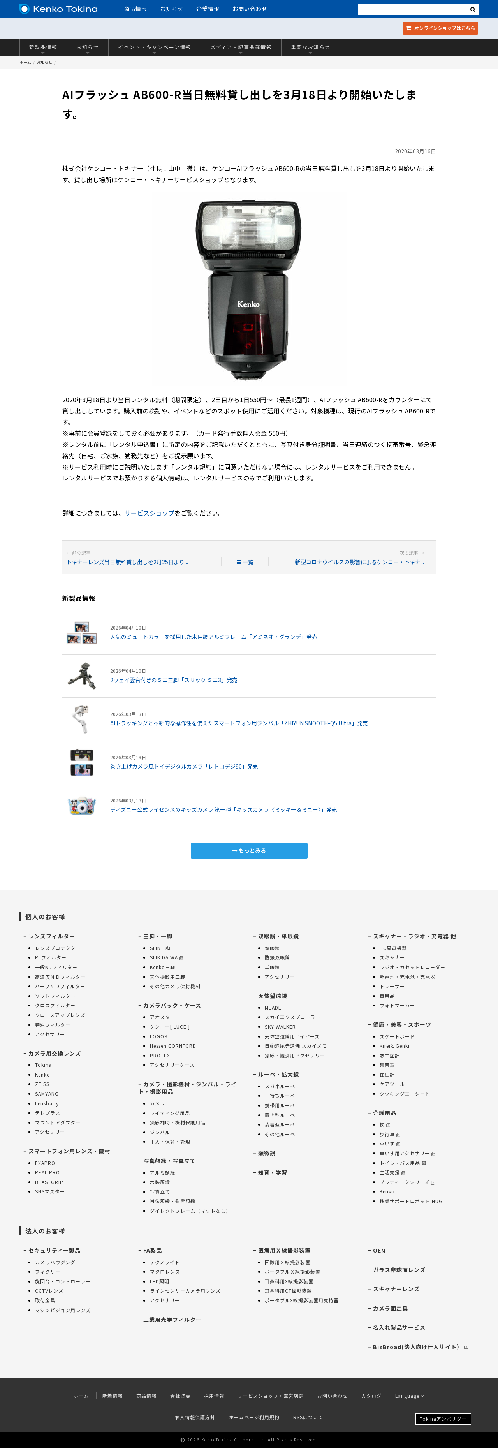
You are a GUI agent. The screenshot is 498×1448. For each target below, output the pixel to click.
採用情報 (214, 1395)
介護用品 (384, 1113)
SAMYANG (47, 1093)
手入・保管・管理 (170, 1141)
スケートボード (397, 1036)
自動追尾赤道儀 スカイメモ (296, 1045)
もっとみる (252, 850)
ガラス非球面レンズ (399, 1270)
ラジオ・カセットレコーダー (412, 967)
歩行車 (390, 1134)
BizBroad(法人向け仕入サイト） (420, 1347)
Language (409, 1395)
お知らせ (171, 8)
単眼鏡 (272, 967)
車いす (390, 1143)
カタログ (371, 1395)
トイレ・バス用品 (403, 1162)
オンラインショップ (440, 28)
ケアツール (392, 1083)
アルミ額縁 (162, 1172)
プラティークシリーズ (407, 1182)
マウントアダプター (58, 1122)
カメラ (157, 1103)
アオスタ (160, 1016)
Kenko (42, 1074)
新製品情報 (43, 49)
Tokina (43, 1064)
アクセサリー (50, 1034)
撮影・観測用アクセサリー (295, 1055)
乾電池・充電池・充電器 (407, 976)
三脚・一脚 (157, 936)
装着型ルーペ (280, 1124)
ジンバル (160, 1132)
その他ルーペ (280, 1134)
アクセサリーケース (172, 1064)
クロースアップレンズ (60, 1015)
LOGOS (158, 1036)
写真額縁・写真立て (169, 1161)
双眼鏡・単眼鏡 (278, 936)
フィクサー (47, 1271)
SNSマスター (50, 1191)
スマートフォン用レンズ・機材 (69, 1151)
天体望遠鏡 (272, 995)
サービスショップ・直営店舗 (271, 1395)
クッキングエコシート (405, 1093)
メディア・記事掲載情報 (241, 49)
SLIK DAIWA (166, 957)
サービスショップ (149, 512)
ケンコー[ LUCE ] (170, 1026)
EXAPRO (45, 1162)
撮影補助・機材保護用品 (178, 1122)
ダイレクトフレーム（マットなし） (190, 1210)
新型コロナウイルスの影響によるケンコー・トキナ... (359, 562)
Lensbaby (47, 1103)
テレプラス (47, 1112)
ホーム (25, 62)
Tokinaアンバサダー (443, 1418)
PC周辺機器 (393, 948)
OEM (379, 1250)
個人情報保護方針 (195, 1417)
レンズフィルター (51, 936)
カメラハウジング (55, 1262)
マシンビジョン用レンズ (63, 1310)
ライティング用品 (170, 1113)
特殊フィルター (52, 1024)
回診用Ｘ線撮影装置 (287, 1262)
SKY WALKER (280, 1026)
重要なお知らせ (311, 49)
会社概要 (180, 1395)
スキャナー (392, 957)
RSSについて (308, 1417)
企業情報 (208, 8)
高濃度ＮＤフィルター (60, 976)
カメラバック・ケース (172, 1005)
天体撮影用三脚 (167, 976)
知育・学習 (272, 1172)
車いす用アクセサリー (407, 1153)
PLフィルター (51, 957)
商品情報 (135, 8)
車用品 (387, 995)
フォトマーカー (397, 1005)
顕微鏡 (267, 1153)
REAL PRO (47, 1172)
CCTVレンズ (49, 1290)
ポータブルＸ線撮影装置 (292, 1271)
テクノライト (165, 1262)
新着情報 (112, 1395)
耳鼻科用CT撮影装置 (288, 1290)
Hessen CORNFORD (173, 1045)
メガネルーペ (280, 1086)
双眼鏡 (272, 948)
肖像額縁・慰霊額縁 (172, 1201)
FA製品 (152, 1250)
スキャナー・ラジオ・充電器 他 (414, 936)
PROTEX (160, 1055)
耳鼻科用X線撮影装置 (289, 1281)
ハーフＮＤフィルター (60, 986)
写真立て (160, 1191)
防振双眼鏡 (277, 957)
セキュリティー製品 (54, 1250)
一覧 (245, 562)
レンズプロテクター (58, 948)
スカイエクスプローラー (292, 1016)
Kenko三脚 (162, 967)
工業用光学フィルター (172, 1319)
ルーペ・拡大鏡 (278, 1074)
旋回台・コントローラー (63, 1281)
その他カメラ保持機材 (175, 986)
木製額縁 (160, 1182)
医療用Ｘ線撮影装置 (284, 1250)
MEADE (273, 1007)
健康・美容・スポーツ (402, 1024)
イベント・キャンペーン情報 (154, 49)
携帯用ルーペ (280, 1105)
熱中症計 (390, 1055)
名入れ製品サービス (399, 1327)
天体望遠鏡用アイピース (292, 1036)
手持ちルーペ (280, 1095)
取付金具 (45, 1300)
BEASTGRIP (49, 1182)
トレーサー (392, 986)
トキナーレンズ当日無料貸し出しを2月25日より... (127, 562)
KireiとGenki (395, 1045)
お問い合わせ (249, 8)
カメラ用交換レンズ (54, 1053)
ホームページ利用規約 (254, 1417)
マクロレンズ (165, 1271)
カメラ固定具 (390, 1308)
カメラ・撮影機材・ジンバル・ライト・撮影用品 (187, 1088)
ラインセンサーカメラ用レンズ (185, 1290)
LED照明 (159, 1281)
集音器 (387, 1064)
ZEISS (42, 1083)
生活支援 (392, 1172)
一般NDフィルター (56, 967)
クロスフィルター (55, 1005)
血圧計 (387, 1074)
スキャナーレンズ (396, 1289)
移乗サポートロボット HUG (411, 1201)
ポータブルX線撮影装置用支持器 (302, 1300)
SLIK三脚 (160, 948)
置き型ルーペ (280, 1115)
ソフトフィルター (55, 995)
